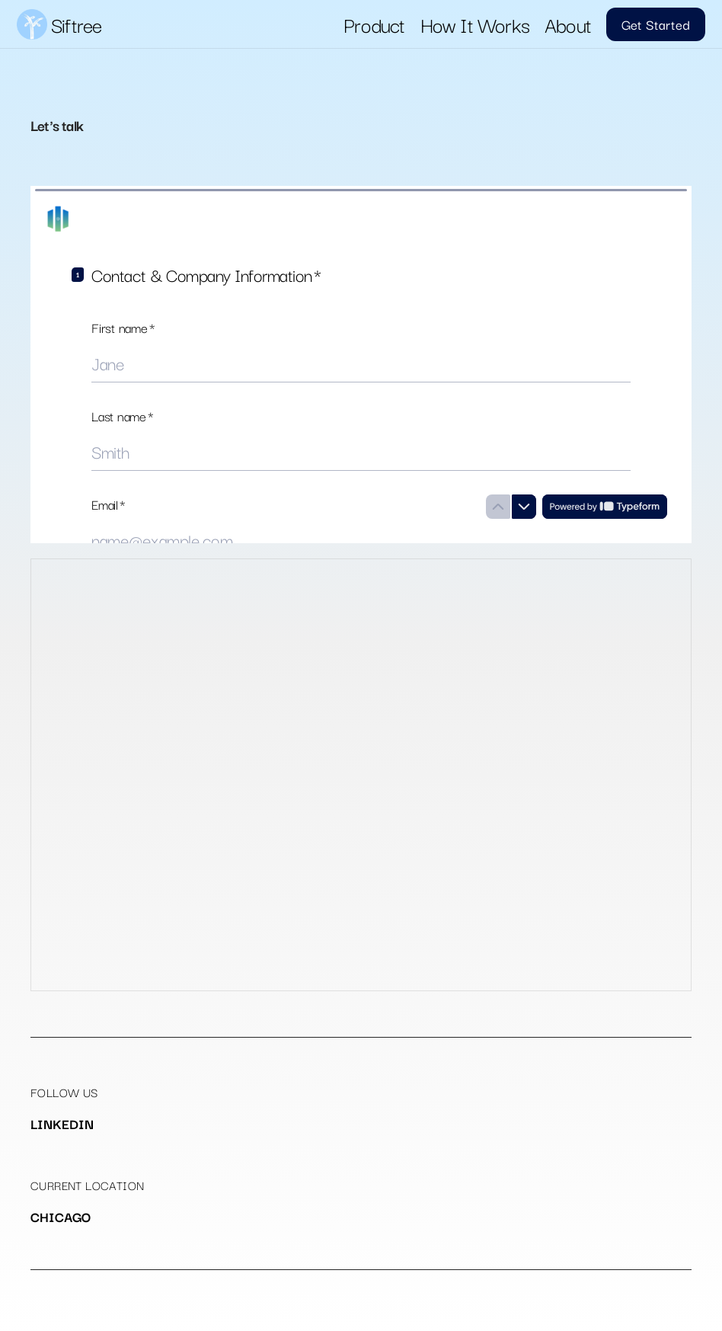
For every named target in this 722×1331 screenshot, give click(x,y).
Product (373, 24)
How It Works (474, 24)
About (568, 24)
